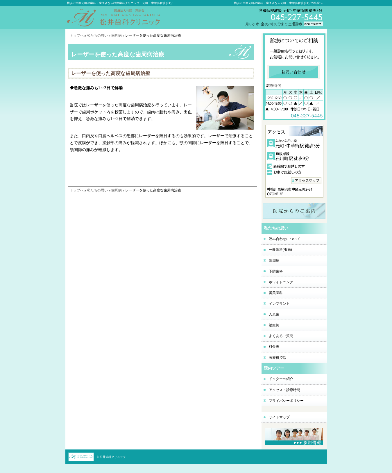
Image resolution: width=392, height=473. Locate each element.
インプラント (279, 304)
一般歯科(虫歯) (280, 250)
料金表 (274, 347)
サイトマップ (279, 417)
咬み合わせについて (284, 239)
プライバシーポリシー (286, 401)
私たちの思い (97, 35)
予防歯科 (276, 271)
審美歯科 (276, 293)
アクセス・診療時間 (284, 390)
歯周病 (116, 35)
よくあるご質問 (281, 336)
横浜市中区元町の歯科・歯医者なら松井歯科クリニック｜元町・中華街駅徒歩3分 (120, 3)
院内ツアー (274, 368)
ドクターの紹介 (281, 379)
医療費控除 (277, 358)
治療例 (274, 325)
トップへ (77, 35)
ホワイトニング (281, 282)
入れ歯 (274, 314)
